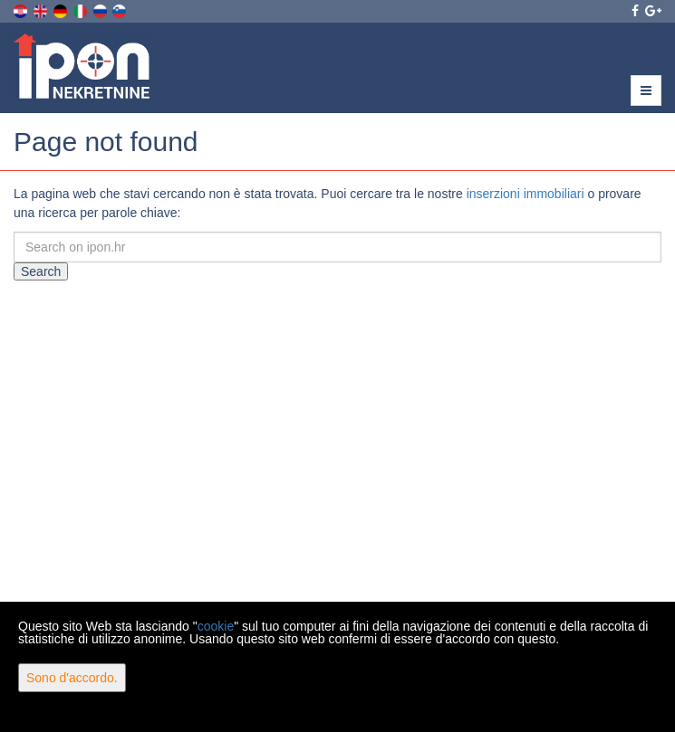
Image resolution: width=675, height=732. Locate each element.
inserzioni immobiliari (525, 193)
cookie (216, 626)
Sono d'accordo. (72, 677)
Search (41, 271)
